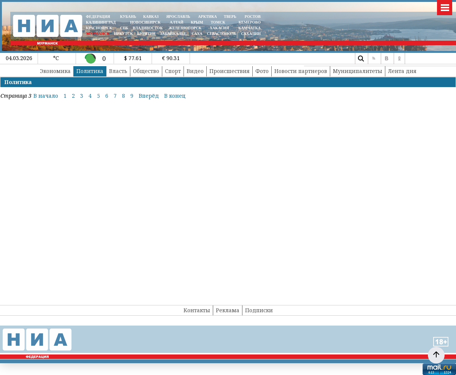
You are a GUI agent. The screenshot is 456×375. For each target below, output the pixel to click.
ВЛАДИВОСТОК (148, 28)
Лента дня (402, 71)
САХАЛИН (251, 34)
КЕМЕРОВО (250, 22)
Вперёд (149, 95)
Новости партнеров (300, 71)
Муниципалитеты (357, 71)
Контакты (197, 310)
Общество (146, 71)
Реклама (227, 310)
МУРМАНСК (98, 34)
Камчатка (249, 28)
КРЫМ (197, 22)
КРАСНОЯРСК (99, 28)
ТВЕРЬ (230, 16)
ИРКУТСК (123, 34)
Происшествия (229, 71)
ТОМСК (219, 22)
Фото (262, 71)
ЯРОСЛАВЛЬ (178, 16)
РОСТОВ (253, 16)
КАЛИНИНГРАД (101, 22)
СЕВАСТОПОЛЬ (221, 34)
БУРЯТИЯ (146, 34)
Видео (195, 71)
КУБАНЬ (128, 16)
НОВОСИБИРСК (145, 22)
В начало (45, 95)
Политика (89, 71)
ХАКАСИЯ (219, 28)
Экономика (55, 71)
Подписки (259, 310)
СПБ (124, 28)
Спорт (173, 71)
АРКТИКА (207, 16)
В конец (174, 95)
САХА (197, 34)
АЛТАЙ (177, 22)
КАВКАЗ (151, 16)
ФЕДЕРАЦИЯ (98, 16)
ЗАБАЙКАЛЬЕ (173, 34)
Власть (118, 71)
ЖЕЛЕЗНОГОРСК (185, 28)
